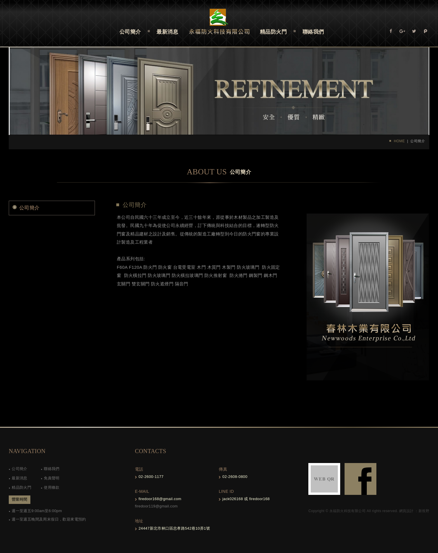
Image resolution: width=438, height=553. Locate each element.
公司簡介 (29, 208)
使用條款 (52, 487)
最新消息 (19, 478)
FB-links (360, 479)
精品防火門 (21, 487)
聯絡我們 (52, 469)
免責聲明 (52, 478)
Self (219, 21)
